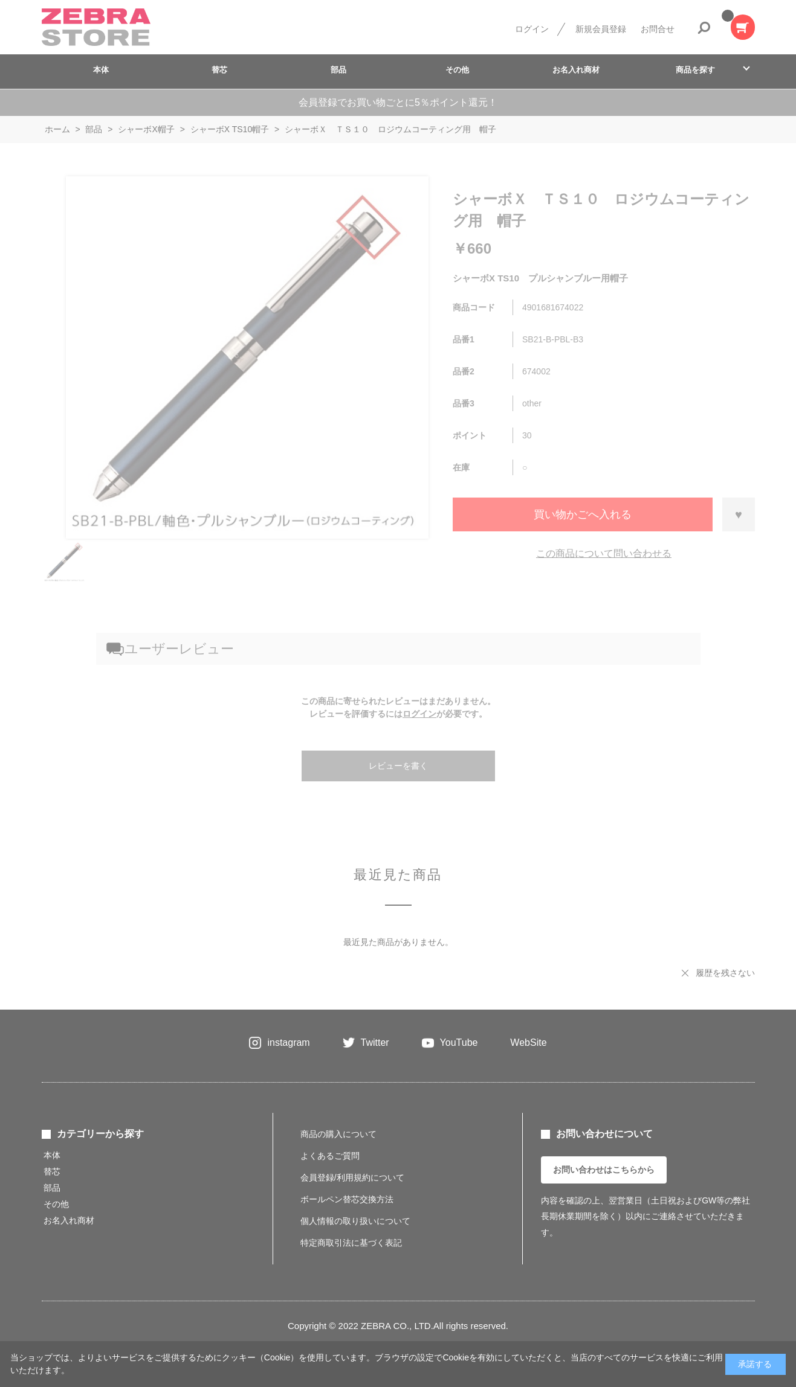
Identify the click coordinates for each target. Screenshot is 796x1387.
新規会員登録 (600, 29)
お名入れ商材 (576, 69)
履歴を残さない (725, 973)
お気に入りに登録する (738, 514)
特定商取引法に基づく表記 (351, 1243)
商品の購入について (338, 1134)
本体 (101, 69)
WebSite (528, 1042)
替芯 (219, 69)
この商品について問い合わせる (603, 553)
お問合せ (658, 29)
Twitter (375, 1042)
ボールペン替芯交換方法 (346, 1199)
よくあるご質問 (330, 1156)
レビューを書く (398, 765)
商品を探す (695, 69)
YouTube (459, 1042)
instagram (288, 1042)
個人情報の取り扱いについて (355, 1221)
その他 (457, 69)
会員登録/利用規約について (352, 1177)
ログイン (532, 29)
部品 (338, 69)
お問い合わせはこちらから (604, 1169)
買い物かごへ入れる (583, 514)
